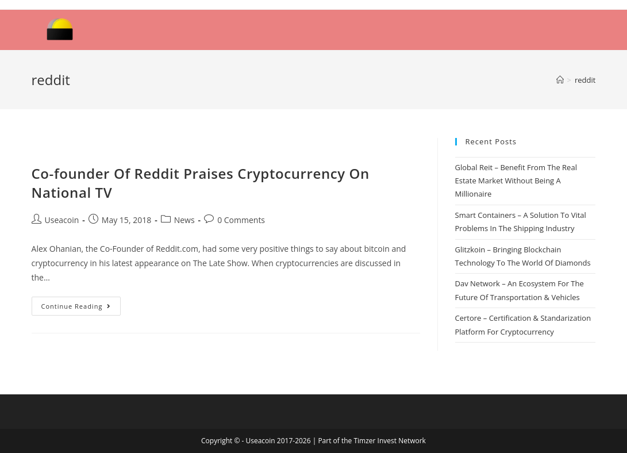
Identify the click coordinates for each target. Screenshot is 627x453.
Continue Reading (76, 306)
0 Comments (241, 219)
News (184, 219)
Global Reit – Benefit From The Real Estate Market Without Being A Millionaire (516, 180)
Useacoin (62, 219)
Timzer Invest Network (389, 441)
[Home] (560, 80)
